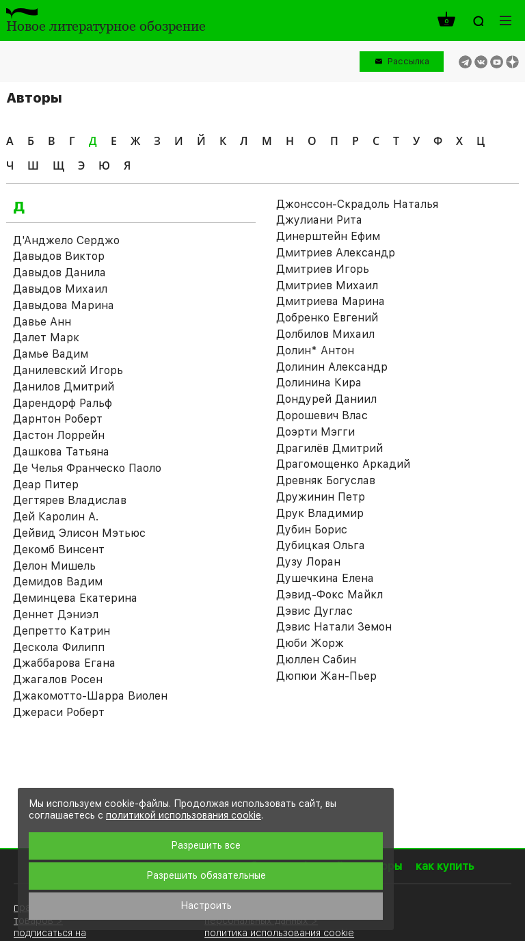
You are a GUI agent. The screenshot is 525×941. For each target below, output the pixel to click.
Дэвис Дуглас (314, 611)
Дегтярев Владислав (69, 500)
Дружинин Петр (320, 496)
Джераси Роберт (59, 712)
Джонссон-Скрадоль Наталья (357, 204)
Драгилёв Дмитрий (329, 448)
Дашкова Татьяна (61, 451)
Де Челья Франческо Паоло (87, 468)
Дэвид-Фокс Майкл (329, 594)
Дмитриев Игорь (322, 269)
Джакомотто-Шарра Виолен (90, 695)
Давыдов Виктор (59, 256)
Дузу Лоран (308, 561)
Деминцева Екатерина (75, 598)
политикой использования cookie (183, 815)
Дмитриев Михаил (327, 285)
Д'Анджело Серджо (66, 240)
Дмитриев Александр (335, 252)
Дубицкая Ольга (320, 545)
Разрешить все (206, 845)
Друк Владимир (320, 513)
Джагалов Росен (58, 679)
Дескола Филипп (59, 647)
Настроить (206, 905)
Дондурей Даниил (326, 399)
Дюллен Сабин (316, 659)
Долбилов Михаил (325, 334)
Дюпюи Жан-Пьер (326, 676)
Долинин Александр (332, 366)
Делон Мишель (54, 565)
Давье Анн (42, 321)
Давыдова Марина (63, 305)
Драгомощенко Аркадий (343, 464)
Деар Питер (46, 484)
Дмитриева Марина (330, 301)
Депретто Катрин (61, 630)
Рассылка (408, 61)
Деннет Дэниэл (55, 614)
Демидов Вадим (58, 581)
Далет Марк (46, 337)
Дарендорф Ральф (62, 403)
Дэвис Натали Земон (334, 626)
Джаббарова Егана (64, 663)
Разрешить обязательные (206, 875)
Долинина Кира (319, 382)
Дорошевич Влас (322, 415)
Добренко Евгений (327, 317)
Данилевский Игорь (68, 370)
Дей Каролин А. (55, 516)
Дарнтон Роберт (58, 418)
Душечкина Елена (325, 578)
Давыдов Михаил (60, 288)
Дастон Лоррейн (59, 435)
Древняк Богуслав (325, 480)
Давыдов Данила (59, 272)
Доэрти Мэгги (315, 431)
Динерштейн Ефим (328, 236)
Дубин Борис (311, 529)
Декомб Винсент (59, 549)
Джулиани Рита (319, 219)
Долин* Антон (315, 350)
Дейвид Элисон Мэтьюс (79, 533)
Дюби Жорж (310, 643)
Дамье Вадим (50, 353)
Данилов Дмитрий (63, 386)
